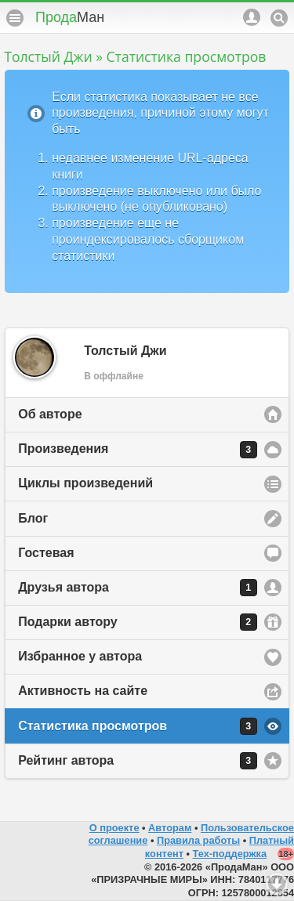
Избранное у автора (80, 656)
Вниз (277, 884)
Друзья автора (137, 587)
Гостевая (46, 552)
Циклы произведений (85, 483)
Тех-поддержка (230, 853)
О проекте (114, 828)
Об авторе (50, 414)
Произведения (137, 449)
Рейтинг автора (137, 760)
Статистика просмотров (137, 726)
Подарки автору (137, 622)
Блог (33, 518)
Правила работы (198, 840)
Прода (69, 17)
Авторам (169, 828)
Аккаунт (252, 17)
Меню (15, 18)
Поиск (279, 18)
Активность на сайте (82, 690)
